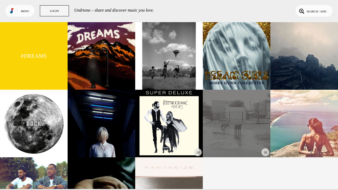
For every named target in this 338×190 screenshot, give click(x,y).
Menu (25, 11)
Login (54, 10)
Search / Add (312, 11)
